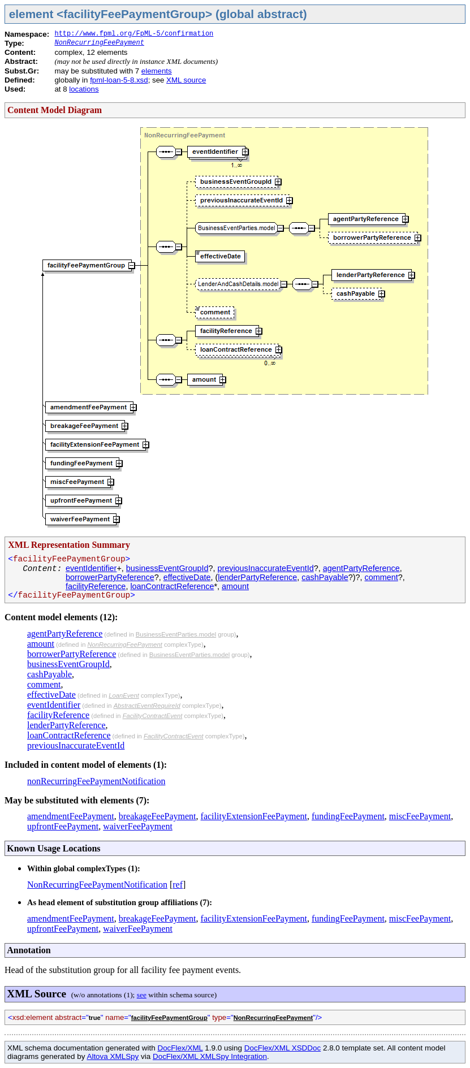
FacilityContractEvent (153, 715)
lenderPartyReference (257, 577)
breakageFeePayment (157, 816)
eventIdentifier (91, 568)
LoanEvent (124, 695)
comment (381, 577)
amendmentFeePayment (70, 816)
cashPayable (324, 577)
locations (83, 89)
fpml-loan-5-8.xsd (119, 80)
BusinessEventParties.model (176, 634)
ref (178, 884)
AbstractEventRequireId (147, 705)
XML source (186, 80)
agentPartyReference (361, 568)
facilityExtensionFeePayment (254, 816)
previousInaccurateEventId (265, 568)
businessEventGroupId (167, 568)
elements (156, 71)
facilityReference (96, 586)
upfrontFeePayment (62, 826)
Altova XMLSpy (113, 1056)
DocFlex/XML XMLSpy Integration (210, 1056)
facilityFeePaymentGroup (169, 1017)
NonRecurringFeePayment (99, 43)
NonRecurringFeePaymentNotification (97, 884)
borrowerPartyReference (110, 577)
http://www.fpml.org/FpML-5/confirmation (133, 34)
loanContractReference (172, 586)
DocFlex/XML (179, 1048)
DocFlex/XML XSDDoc (282, 1048)
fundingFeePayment (348, 816)
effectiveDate (187, 577)
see (141, 995)
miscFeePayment (420, 816)
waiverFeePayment (138, 826)
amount (235, 586)
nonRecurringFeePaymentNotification (96, 781)
